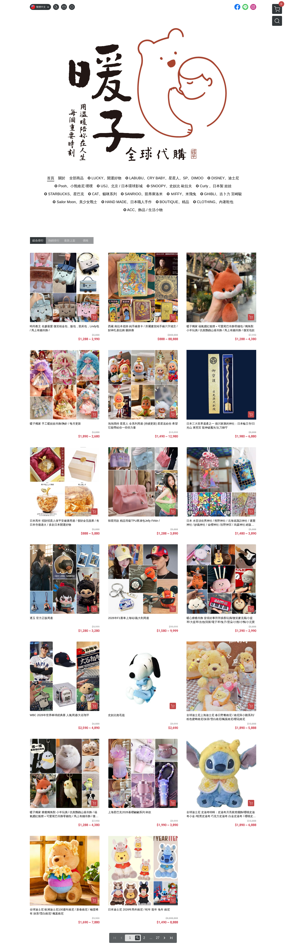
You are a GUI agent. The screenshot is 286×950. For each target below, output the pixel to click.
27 (157, 937)
